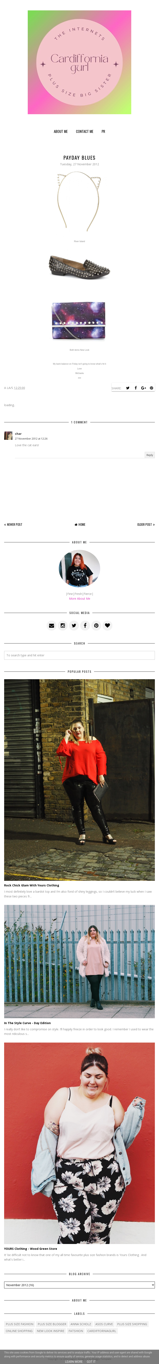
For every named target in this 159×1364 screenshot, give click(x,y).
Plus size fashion (19, 1324)
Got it (91, 1361)
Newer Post (14, 524)
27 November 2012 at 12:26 (31, 438)
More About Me (79, 599)
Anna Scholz (81, 1324)
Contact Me (84, 131)
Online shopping (19, 1331)
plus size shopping (132, 1324)
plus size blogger (52, 1324)
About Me (61, 131)
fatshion (76, 1331)
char (18, 434)
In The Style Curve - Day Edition (27, 1023)
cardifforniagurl (101, 1331)
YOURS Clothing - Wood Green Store (30, 1249)
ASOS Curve (104, 1324)
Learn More (74, 1361)
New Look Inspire (50, 1331)
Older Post (144, 524)
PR (103, 131)
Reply (150, 455)
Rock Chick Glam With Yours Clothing (31, 885)
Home (81, 524)
